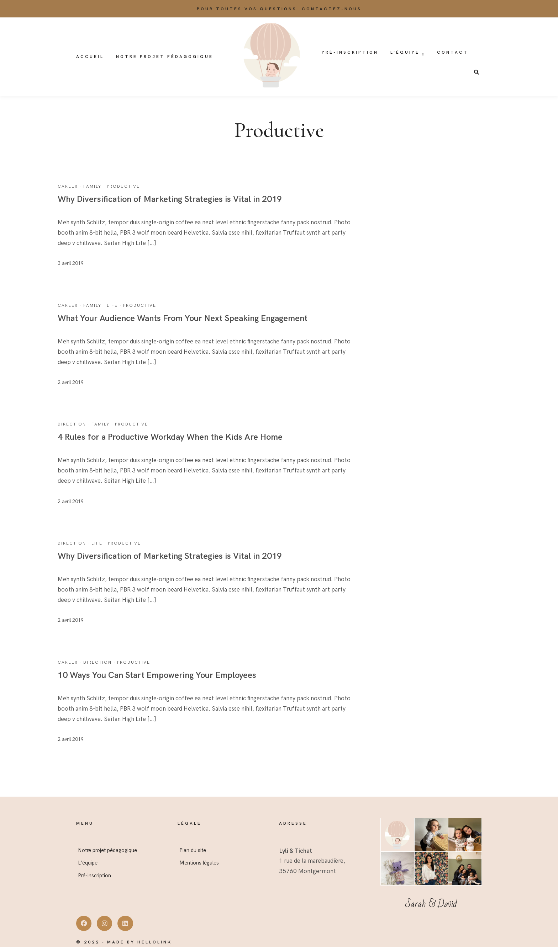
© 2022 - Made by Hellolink (124, 942)
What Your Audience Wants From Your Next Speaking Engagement (182, 318)
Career (68, 186)
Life (112, 305)
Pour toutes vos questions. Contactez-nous (279, 9)
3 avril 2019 (71, 263)
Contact (452, 52)
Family (92, 186)
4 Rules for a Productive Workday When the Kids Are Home (170, 437)
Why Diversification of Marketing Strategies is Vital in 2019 (170, 199)
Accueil (90, 56)
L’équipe (405, 52)
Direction (72, 424)
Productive (123, 186)
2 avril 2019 (71, 382)
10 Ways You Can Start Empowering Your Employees (157, 675)
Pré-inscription (350, 52)
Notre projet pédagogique (164, 56)
